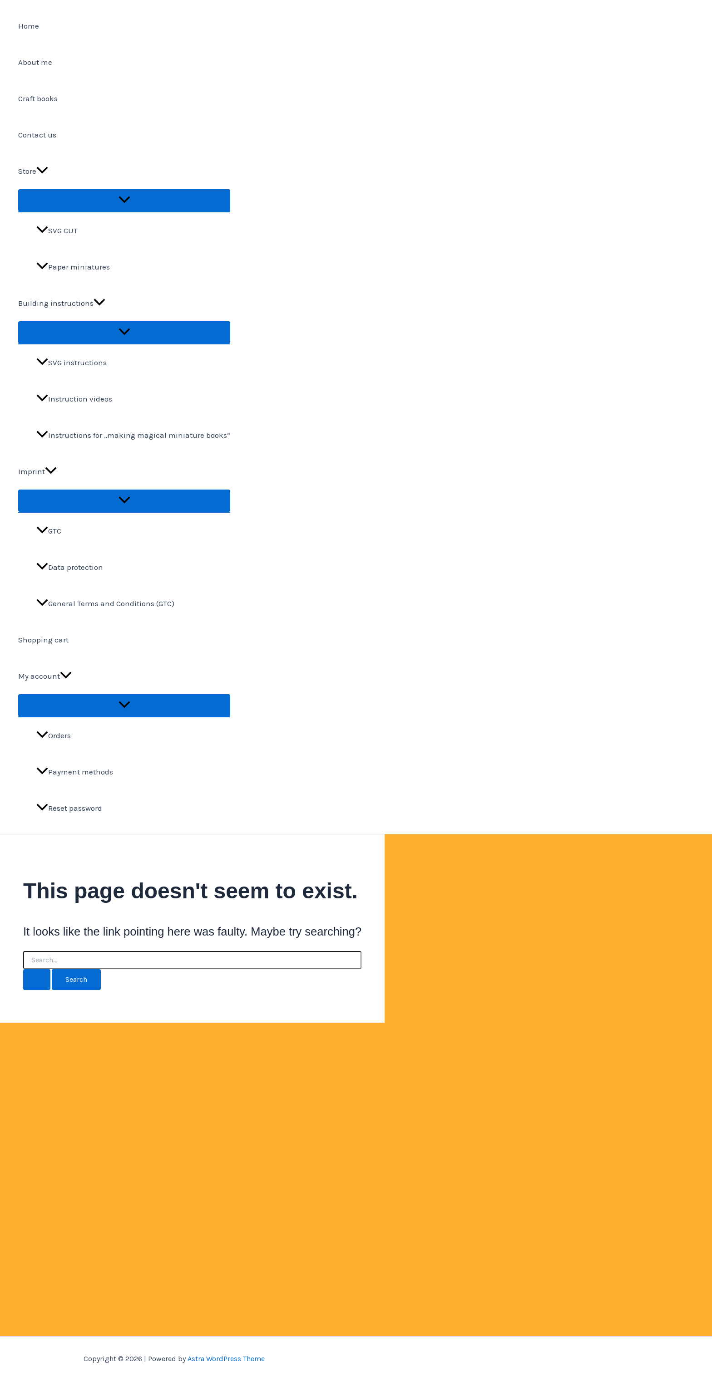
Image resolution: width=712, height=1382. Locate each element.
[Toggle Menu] (124, 200)
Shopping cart (43, 639)
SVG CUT (57, 230)
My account (45, 676)
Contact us (37, 134)
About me (35, 62)
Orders (53, 735)
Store (33, 171)
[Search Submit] (36, 979)
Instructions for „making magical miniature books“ (133, 435)
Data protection (69, 567)
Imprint (37, 471)
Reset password (69, 808)
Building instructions (61, 303)
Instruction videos (74, 398)
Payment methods (74, 771)
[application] (42, 171)
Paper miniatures (73, 266)
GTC (48, 530)
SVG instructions (71, 362)
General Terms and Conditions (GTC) (105, 603)
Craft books (38, 98)
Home (28, 25)
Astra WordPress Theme (226, 1358)
